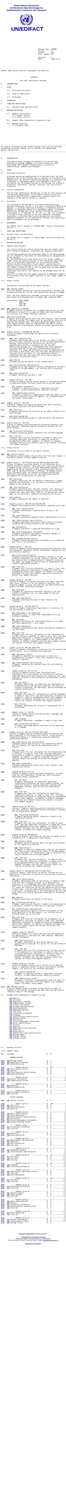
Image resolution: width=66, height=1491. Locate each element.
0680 (2, 1077)
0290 (2, 640)
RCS (13, 730)
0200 (2, 569)
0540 (2, 910)
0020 (2, 365)
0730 (2, 1132)
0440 (2, 799)
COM (13, 466)
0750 (2, 1160)
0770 (2, 1178)
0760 (2, 1168)
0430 (2, 789)
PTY (16, 839)
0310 (2, 660)
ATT (16, 813)
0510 (2, 873)
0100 (2, 458)
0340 (2, 702)
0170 (2, 517)
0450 (2, 813)
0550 (2, 920)
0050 (2, 400)
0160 (2, 511)
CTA (13, 458)
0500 (2, 863)
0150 (2, 501)
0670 (2, 1071)
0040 (2, 392)
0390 (2, 746)
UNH (8, 341)
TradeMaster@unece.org (50, 1479)
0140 (2, 494)
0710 (2, 1113)
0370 (2, 730)
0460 (2, 825)
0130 (2, 486)
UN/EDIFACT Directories (33, 1483)
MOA (16, 1004)
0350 (2, 712)
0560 (2, 930)
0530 (2, 894)
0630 (2, 1011)
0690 (2, 1085)
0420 (2, 779)
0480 (2, 849)
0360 (2, 722)
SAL (13, 884)
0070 (2, 432)
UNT (8, 1178)
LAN (16, 857)
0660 (2, 1049)
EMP (13, 779)
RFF (11, 486)
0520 (2, 884)
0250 (2, 613)
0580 (2, 962)
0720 (2, 1123)
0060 (2, 426)
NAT (13, 626)
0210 (2, 579)
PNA (11, 400)
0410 (2, 771)
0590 (2, 972)
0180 (2, 539)
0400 (2, 753)
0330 (2, 690)
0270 (2, 626)
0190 (2, 549)
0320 (2, 674)
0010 (2, 341)
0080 (2, 442)
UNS (8, 539)
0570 (2, 944)
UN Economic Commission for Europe (33, 1476)
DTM (8, 374)
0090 (2, 450)
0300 (2, 650)
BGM (8, 365)
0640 (2, 1023)
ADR (11, 426)
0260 (2, 619)
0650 (2, 1039)
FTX (11, 517)
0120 (2, 478)
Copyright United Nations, (27, 1473)
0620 (2, 1004)
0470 (2, 839)
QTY (11, 591)
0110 (2, 466)
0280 (2, 632)
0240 (2, 605)
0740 (2, 1150)
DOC (13, 640)
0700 (2, 1095)
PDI (13, 632)
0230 (2, 599)
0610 (2, 996)
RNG (16, 1011)
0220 (2, 591)
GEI (11, 511)
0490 (2, 857)
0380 (2, 738)
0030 (2, 374)
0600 (2, 980)
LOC (11, 432)
